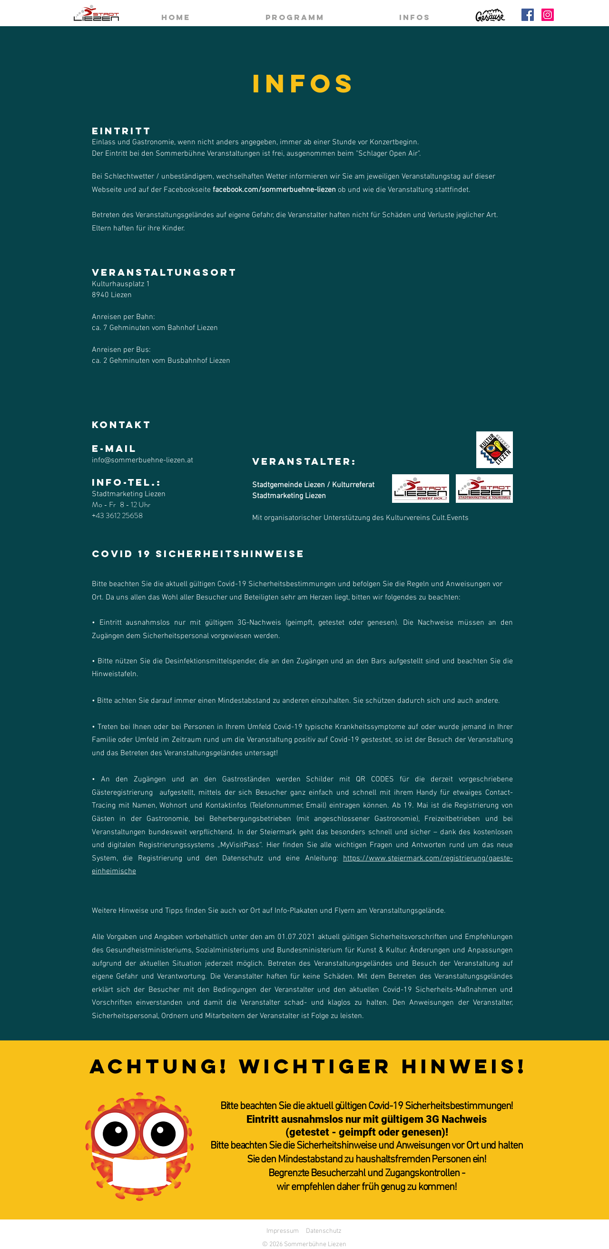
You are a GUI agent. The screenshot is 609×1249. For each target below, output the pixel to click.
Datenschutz (324, 1231)
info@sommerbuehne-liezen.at (142, 460)
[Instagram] (547, 15)
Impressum (282, 1231)
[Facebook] (527, 15)
